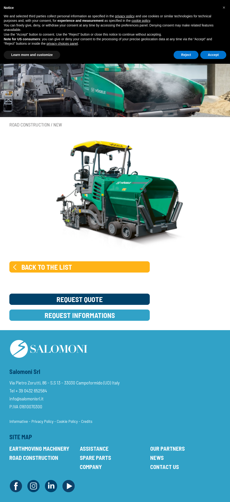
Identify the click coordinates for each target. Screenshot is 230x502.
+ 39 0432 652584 (31, 390)
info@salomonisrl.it (26, 398)
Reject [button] (186, 55)
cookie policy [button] (140, 20)
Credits (86, 421)
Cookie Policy (67, 421)
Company (91, 466)
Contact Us (164, 466)
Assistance (94, 448)
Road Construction (33, 457)
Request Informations (79, 315)
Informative (18, 421)
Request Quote (79, 299)
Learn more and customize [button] (32, 55)
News (157, 457)
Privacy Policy (42, 421)
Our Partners (167, 448)
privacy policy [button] (125, 16)
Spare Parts (95, 457)
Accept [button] (213, 55)
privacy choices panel (62, 43)
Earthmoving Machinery (39, 448)
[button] (224, 7)
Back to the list (42, 267)
